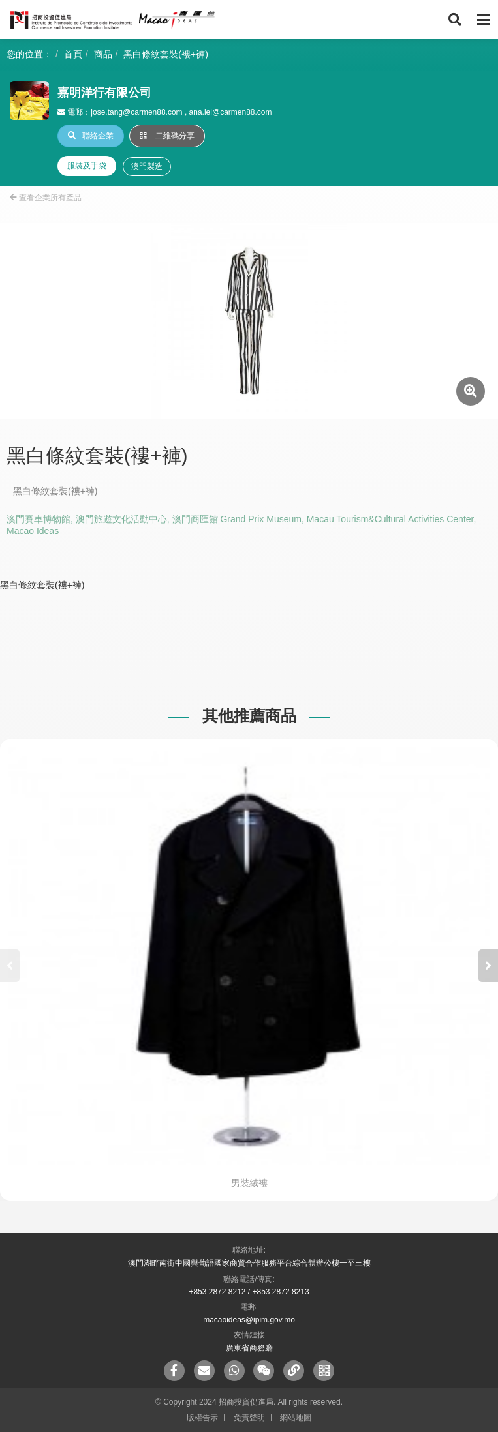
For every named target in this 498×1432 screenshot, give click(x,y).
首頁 (73, 54)
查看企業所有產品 (46, 197)
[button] (488, 965)
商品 (103, 54)
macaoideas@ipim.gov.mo (249, 1319)
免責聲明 (249, 1417)
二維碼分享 (167, 135)
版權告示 (202, 1417)
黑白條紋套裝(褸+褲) (165, 54)
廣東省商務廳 (249, 1347)
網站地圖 (295, 1417)
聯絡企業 (91, 135)
